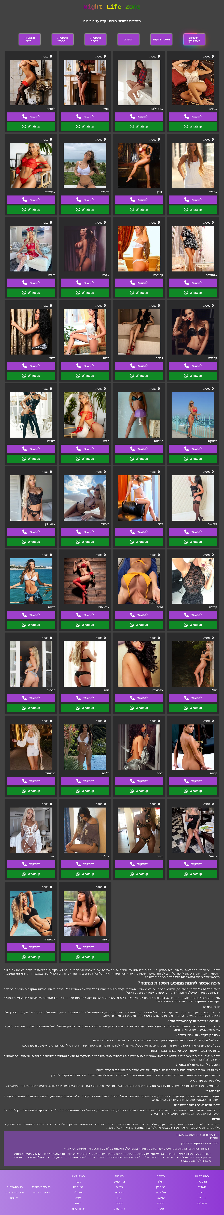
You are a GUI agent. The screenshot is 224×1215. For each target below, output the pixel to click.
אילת (161, 1208)
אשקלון (78, 1192)
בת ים (119, 1187)
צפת (78, 1197)
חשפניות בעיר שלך (194, 39)
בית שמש (119, 1181)
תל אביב (160, 1192)
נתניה (78, 1181)
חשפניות (215, 992)
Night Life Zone (112, 7)
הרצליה (202, 1181)
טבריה (119, 1203)
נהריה (201, 1197)
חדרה (160, 1203)
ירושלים (202, 1203)
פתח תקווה (202, 1176)
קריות (201, 1192)
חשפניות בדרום (96, 39)
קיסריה (119, 1192)
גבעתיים (78, 1187)
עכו (119, 1197)
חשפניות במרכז (62, 39)
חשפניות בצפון (30, 39)
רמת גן (161, 1176)
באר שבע (119, 1208)
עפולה (161, 1197)
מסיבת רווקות (161, 39)
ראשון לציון (78, 1176)
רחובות (119, 1176)
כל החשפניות (14, 1187)
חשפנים (128, 39)
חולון (161, 1181)
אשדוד (202, 1187)
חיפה (78, 1203)
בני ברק (160, 1187)
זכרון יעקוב (78, 1208)
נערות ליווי (118, 1070)
